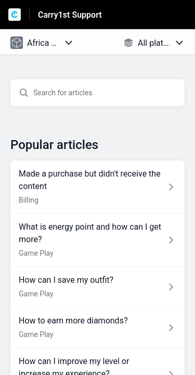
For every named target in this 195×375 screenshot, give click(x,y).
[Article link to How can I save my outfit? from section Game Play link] (97, 287)
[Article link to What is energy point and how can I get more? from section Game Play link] (97, 240)
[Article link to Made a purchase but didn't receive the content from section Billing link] (97, 187)
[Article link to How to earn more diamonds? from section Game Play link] (97, 327)
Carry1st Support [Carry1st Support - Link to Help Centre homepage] (70, 15)
